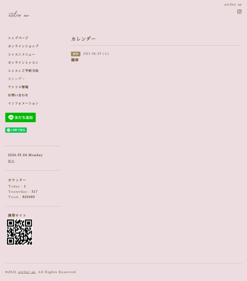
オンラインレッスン (23, 62)
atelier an (26, 272)
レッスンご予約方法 (23, 70)
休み (11, 161)
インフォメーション (23, 103)
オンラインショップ (23, 46)
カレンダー (16, 79)
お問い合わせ (18, 95)
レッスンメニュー (21, 54)
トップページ (18, 38)
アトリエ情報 (18, 87)
